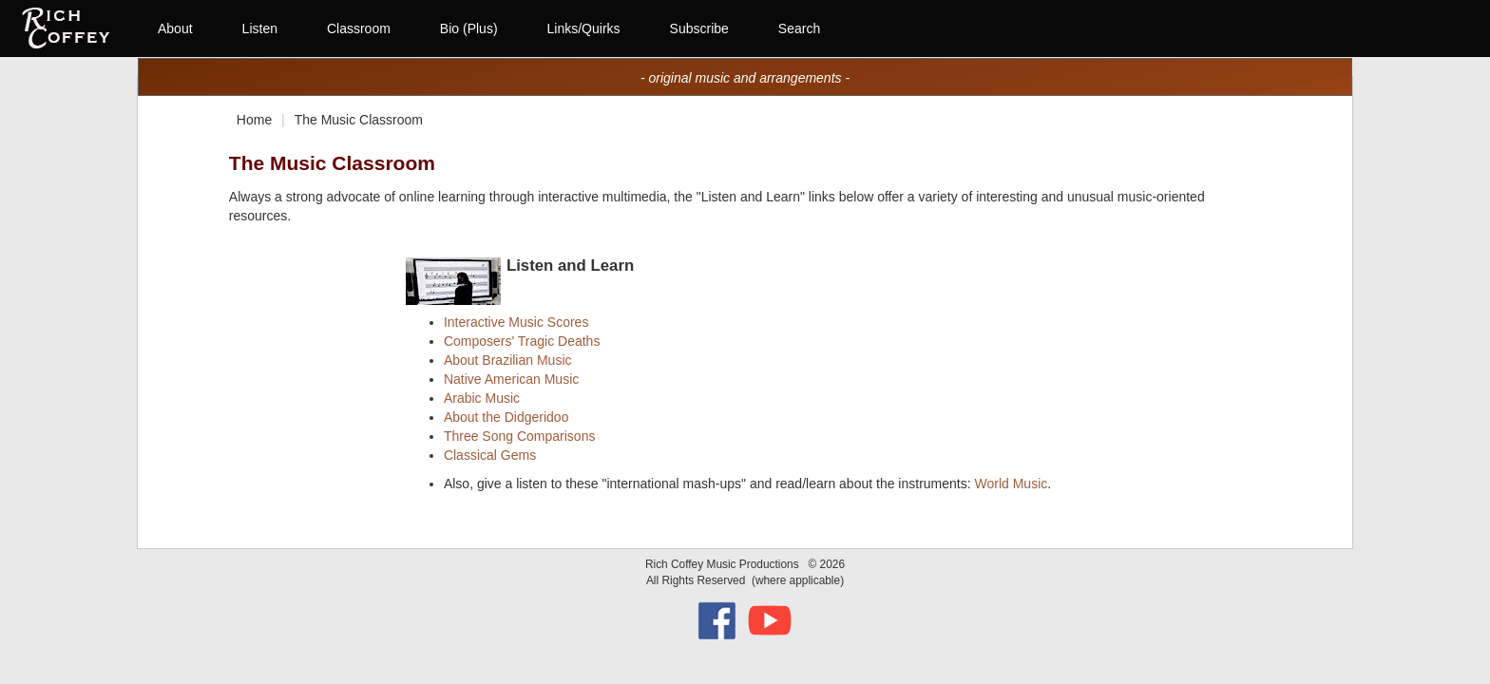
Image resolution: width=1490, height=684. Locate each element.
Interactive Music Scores (516, 322)
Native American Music (511, 379)
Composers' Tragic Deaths (522, 341)
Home (254, 119)
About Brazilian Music (508, 360)
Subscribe (699, 28)
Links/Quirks (584, 28)
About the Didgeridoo (506, 417)
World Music (1010, 483)
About (175, 28)
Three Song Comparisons (520, 436)
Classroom (359, 28)
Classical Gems (490, 455)
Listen (259, 28)
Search (799, 28)
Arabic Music (482, 398)
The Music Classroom (359, 119)
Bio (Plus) (469, 28)
